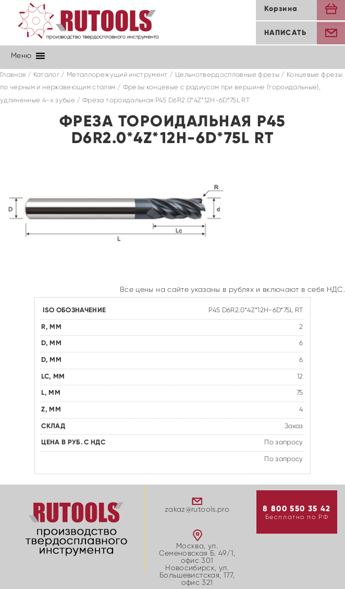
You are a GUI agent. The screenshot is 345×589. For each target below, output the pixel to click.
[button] (21, 55)
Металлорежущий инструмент (117, 75)
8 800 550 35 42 (296, 509)
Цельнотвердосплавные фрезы (227, 75)
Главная (13, 75)
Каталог (46, 75)
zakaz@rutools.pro (197, 509)
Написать (285, 33)
